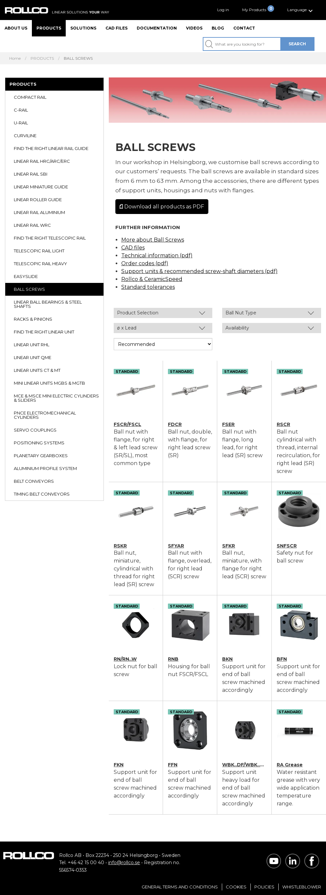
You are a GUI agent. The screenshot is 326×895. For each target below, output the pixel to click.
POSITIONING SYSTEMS (39, 442)
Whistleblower (301, 886)
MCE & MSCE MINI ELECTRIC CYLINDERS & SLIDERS (56, 398)
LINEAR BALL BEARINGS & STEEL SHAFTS (48, 304)
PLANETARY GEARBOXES (41, 455)
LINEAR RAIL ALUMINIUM (39, 212)
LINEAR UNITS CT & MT (37, 370)
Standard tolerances (148, 287)
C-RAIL (21, 110)
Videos (194, 28)
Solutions (83, 28)
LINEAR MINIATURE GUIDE (41, 186)
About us (16, 28)
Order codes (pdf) (144, 263)
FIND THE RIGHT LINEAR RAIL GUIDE (51, 148)
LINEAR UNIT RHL (31, 344)
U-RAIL (21, 122)
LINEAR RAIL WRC (32, 225)
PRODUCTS (42, 58)
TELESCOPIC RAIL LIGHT (39, 250)
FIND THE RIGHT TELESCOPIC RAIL (50, 238)
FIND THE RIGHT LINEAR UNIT (44, 331)
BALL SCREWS (29, 289)
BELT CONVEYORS (34, 481)
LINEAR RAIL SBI (30, 174)
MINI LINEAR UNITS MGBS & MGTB (49, 383)
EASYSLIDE (26, 276)
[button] (301, 10)
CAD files (116, 28)
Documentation (157, 28)
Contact (244, 28)
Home (15, 58)
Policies (264, 886)
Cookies (236, 886)
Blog (218, 28)
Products (48, 28)
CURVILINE (25, 135)
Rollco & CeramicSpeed (151, 279)
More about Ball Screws (152, 240)
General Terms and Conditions (180, 886)
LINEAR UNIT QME (32, 357)
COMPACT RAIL (30, 97)
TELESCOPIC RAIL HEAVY (40, 263)
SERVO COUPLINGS (35, 430)
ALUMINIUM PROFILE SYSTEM (45, 468)
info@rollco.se (124, 862)
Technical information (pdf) (157, 255)
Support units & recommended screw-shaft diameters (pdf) (199, 271)
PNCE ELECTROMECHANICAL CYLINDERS (45, 415)
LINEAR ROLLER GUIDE (38, 199)
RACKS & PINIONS (33, 319)
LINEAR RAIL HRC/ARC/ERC (42, 161)
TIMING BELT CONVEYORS (42, 494)
